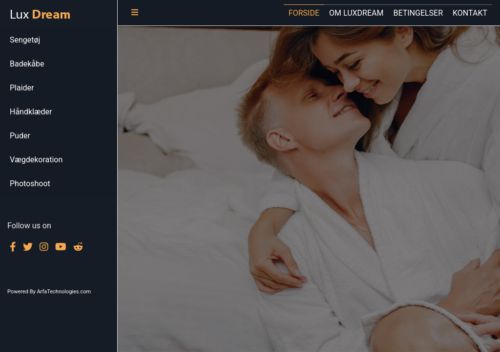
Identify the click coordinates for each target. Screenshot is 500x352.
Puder (20, 135)
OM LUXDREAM (356, 13)
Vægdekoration (36, 159)
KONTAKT (470, 13)
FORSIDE (304, 13)
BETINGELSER (418, 13)
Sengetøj (25, 39)
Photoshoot (30, 183)
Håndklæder (31, 111)
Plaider (22, 87)
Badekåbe (27, 63)
